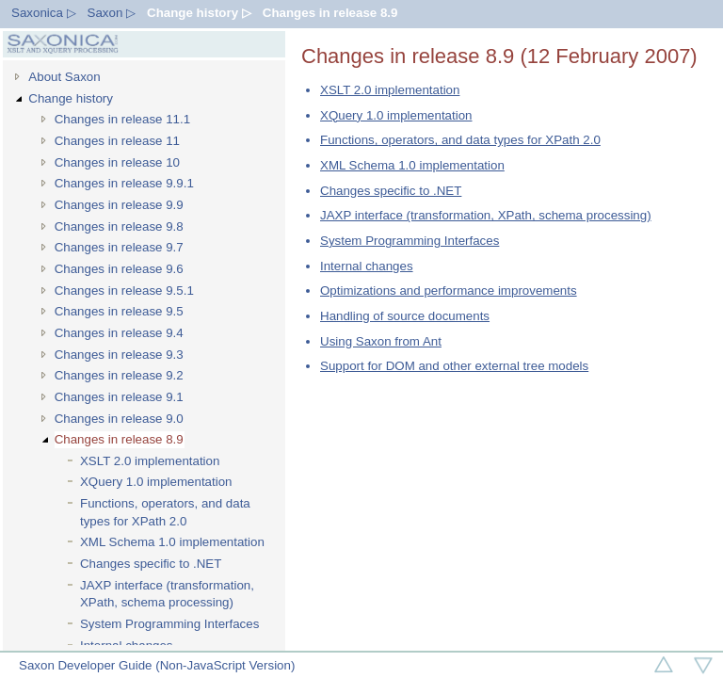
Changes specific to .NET (150, 564)
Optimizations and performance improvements (448, 290)
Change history (70, 98)
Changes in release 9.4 (119, 333)
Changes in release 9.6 (119, 269)
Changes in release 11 (117, 141)
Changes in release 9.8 (119, 226)
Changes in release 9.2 (119, 375)
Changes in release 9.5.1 (124, 290)
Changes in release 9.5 (119, 311)
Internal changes (366, 266)
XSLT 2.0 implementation (149, 461)
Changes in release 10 (117, 162)
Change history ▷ (199, 13)
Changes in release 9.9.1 (124, 183)
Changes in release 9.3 (119, 354)
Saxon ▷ (112, 13)
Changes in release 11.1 (123, 119)
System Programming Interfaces (169, 624)
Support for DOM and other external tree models (454, 366)
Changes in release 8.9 (330, 13)
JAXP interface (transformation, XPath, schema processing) (167, 594)
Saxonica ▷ (43, 13)
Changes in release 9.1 (119, 397)
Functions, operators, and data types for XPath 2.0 (165, 512)
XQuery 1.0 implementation (156, 482)
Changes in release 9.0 (119, 419)
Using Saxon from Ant (381, 341)
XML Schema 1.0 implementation (172, 542)
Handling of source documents (405, 316)
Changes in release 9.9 (119, 205)
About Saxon (64, 77)
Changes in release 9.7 (119, 247)
